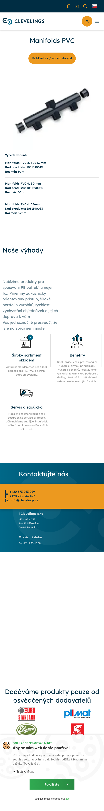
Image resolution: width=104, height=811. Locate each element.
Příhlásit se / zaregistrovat (52, 58)
